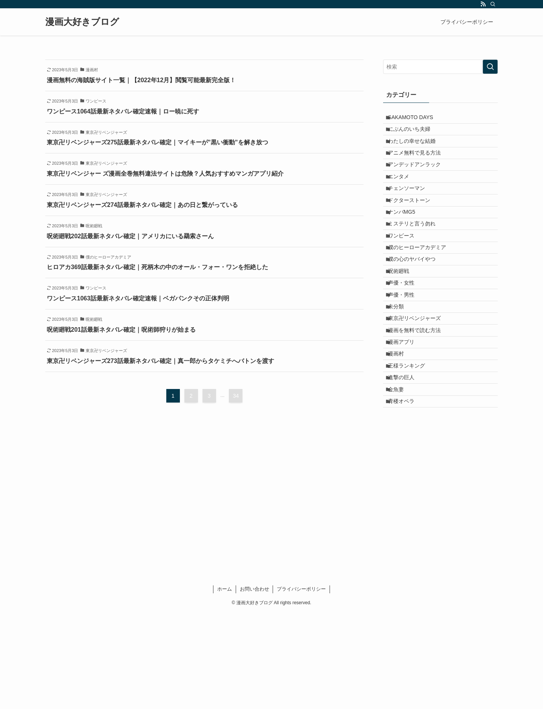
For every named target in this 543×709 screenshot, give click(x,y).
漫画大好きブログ (82, 21)
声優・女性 (406, 338)
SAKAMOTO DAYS (415, 119)
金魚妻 (400, 480)
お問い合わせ (254, 685)
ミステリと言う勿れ (416, 260)
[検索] (493, 4)
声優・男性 (406, 354)
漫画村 (400, 433)
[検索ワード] (440, 67)
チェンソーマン (411, 213)
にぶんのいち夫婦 (414, 135)
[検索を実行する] (490, 67)
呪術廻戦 (403, 323)
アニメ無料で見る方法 (419, 166)
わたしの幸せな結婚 (416, 150)
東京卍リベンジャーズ (419, 386)
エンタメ (403, 197)
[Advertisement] (440, 581)
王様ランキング (411, 449)
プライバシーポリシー (301, 685)
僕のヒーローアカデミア (422, 292)
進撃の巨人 (406, 464)
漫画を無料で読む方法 (419, 401)
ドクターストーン (414, 229)
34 (236, 396)
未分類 (400, 370)
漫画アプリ (406, 417)
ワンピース (406, 276)
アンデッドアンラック (419, 182)
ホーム (224, 685)
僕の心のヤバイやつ (416, 307)
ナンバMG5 (406, 245)
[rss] (483, 4)
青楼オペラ (406, 495)
